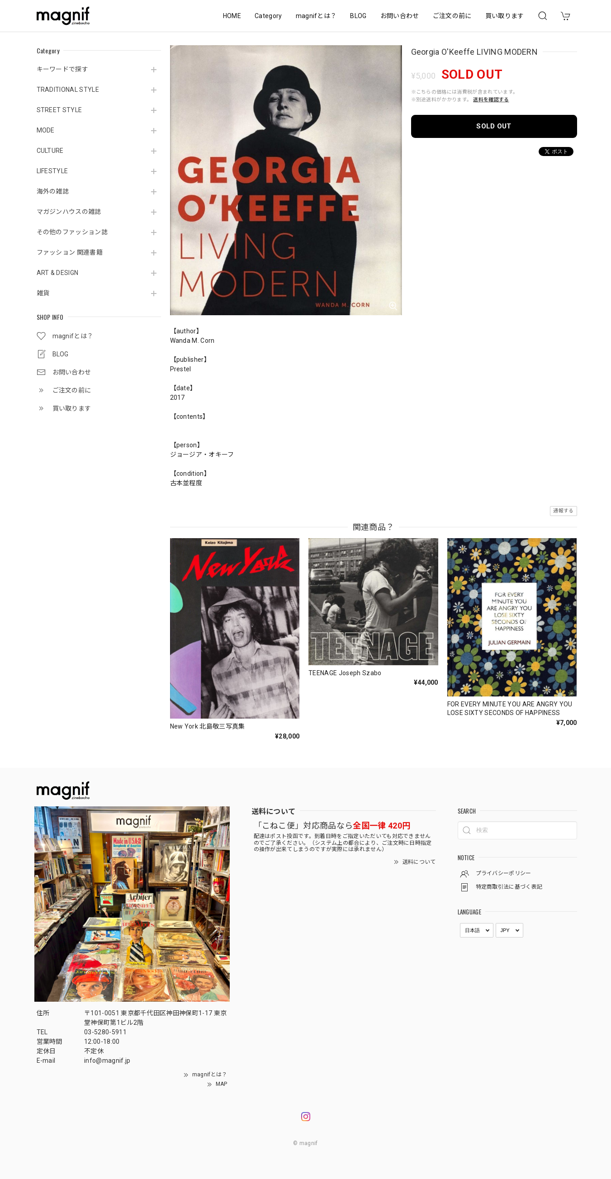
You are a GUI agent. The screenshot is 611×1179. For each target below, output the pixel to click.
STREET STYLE (59, 110)
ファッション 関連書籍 (70, 252)
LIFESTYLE (52, 171)
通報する (563, 511)
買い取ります (504, 15)
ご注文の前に (452, 15)
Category (268, 15)
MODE (46, 130)
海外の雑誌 (53, 191)
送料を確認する (491, 100)
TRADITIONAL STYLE (68, 89)
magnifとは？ (316, 15)
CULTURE (50, 150)
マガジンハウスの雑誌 (69, 211)
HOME (232, 15)
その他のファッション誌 (72, 232)
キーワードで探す (63, 69)
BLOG (358, 15)
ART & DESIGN (58, 272)
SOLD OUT (494, 126)
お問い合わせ (399, 15)
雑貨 (43, 293)
